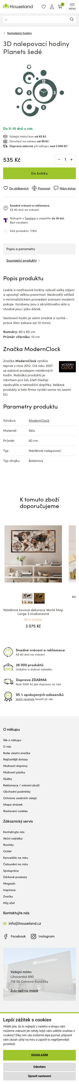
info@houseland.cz (25, 923)
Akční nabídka (13, 838)
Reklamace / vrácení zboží (21, 785)
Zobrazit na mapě (24, 990)
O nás (7, 746)
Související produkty (21, 260)
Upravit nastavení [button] (39, 1076)
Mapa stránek (13, 804)
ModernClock (39, 420)
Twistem (30, 218)
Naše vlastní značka (16, 753)
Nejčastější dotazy (15, 759)
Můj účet (9, 903)
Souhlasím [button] (39, 1055)
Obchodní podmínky (17, 791)
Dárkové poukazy (15, 877)
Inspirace (9, 890)
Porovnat (44, 188)
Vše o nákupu (12, 740)
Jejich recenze (25, 699)
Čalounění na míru (15, 864)
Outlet (7, 851)
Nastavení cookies (15, 811)
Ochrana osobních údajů (20, 798)
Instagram (47, 936)
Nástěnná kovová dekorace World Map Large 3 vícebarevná (33, 612)
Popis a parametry (20, 249)
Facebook (18, 936)
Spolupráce (11, 871)
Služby (7, 779)
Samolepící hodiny (19, 33)
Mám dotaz (68, 188)
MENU (72, 6)
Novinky (8, 845)
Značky (8, 896)
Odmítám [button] (39, 1067)
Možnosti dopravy (15, 766)
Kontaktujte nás (13, 832)
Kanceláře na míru (15, 858)
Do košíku (39, 173)
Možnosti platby (14, 772)
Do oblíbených (19, 188)
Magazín (9, 883)
